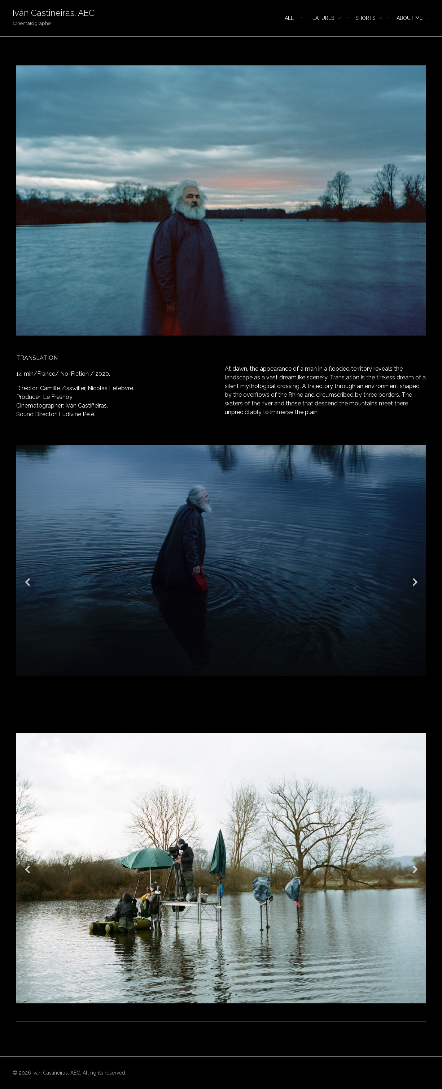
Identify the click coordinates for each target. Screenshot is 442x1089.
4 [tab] (224, 723)
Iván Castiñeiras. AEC (54, 13)
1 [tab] (221, 341)
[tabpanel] (221, 200)
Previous (27, 581)
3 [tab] (217, 723)
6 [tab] (239, 723)
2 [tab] (210, 723)
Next (415, 581)
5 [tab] (232, 723)
